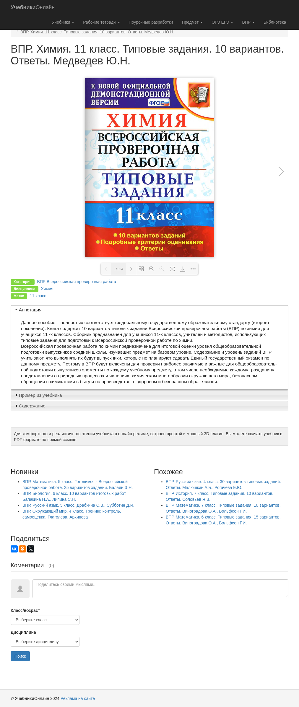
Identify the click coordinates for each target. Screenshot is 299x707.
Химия (47, 288)
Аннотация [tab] (28, 309)
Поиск (20, 656)
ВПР (248, 22)
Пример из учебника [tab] (38, 395)
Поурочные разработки (151, 22)
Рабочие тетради (101, 22)
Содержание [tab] (30, 405)
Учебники (63, 22)
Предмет (192, 22)
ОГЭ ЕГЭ (222, 22)
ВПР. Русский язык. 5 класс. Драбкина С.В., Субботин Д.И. (78, 505)
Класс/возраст (25, 610)
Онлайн (33, 7)
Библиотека (275, 22)
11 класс (38, 295)
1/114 (119, 269)
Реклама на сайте (78, 698)
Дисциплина (23, 632)
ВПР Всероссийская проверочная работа (76, 281)
